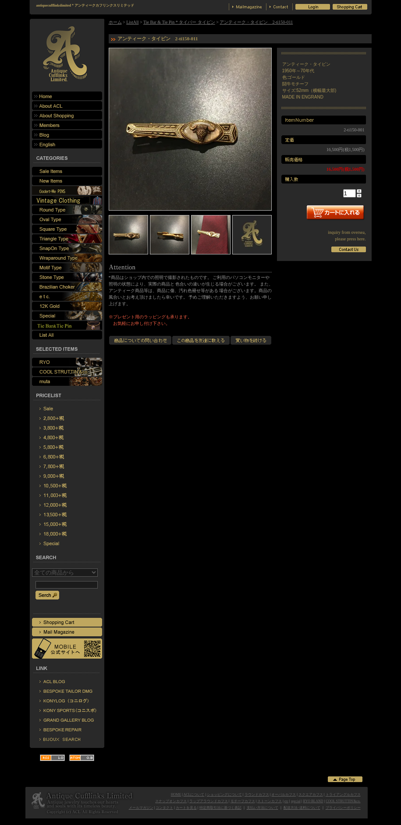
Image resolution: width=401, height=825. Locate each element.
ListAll (132, 22)
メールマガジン (141, 808)
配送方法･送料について (302, 808)
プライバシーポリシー (343, 808)
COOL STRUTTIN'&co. (343, 801)
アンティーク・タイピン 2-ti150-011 (256, 22)
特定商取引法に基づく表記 (220, 808)
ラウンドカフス (257, 795)
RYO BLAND (313, 801)
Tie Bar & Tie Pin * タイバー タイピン (179, 22)
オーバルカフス (283, 795)
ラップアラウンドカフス (208, 801)
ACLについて (193, 795)
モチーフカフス (243, 801)
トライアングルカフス (343, 795)
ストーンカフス (269, 801)
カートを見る (186, 808)
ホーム (115, 22)
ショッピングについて (224, 795)
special (296, 801)
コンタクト (164, 808)
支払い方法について (262, 808)
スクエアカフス (310, 795)
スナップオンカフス (171, 801)
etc (286, 801)
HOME (176, 795)
